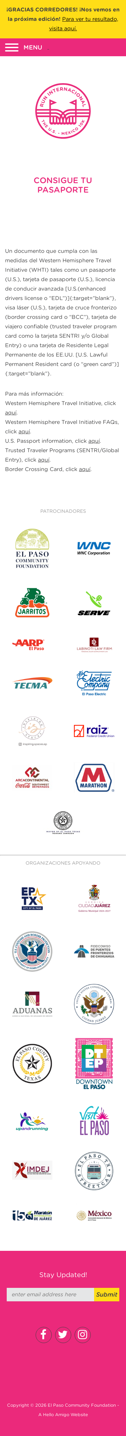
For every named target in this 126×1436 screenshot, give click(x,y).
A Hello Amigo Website (63, 1414)
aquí (10, 412)
